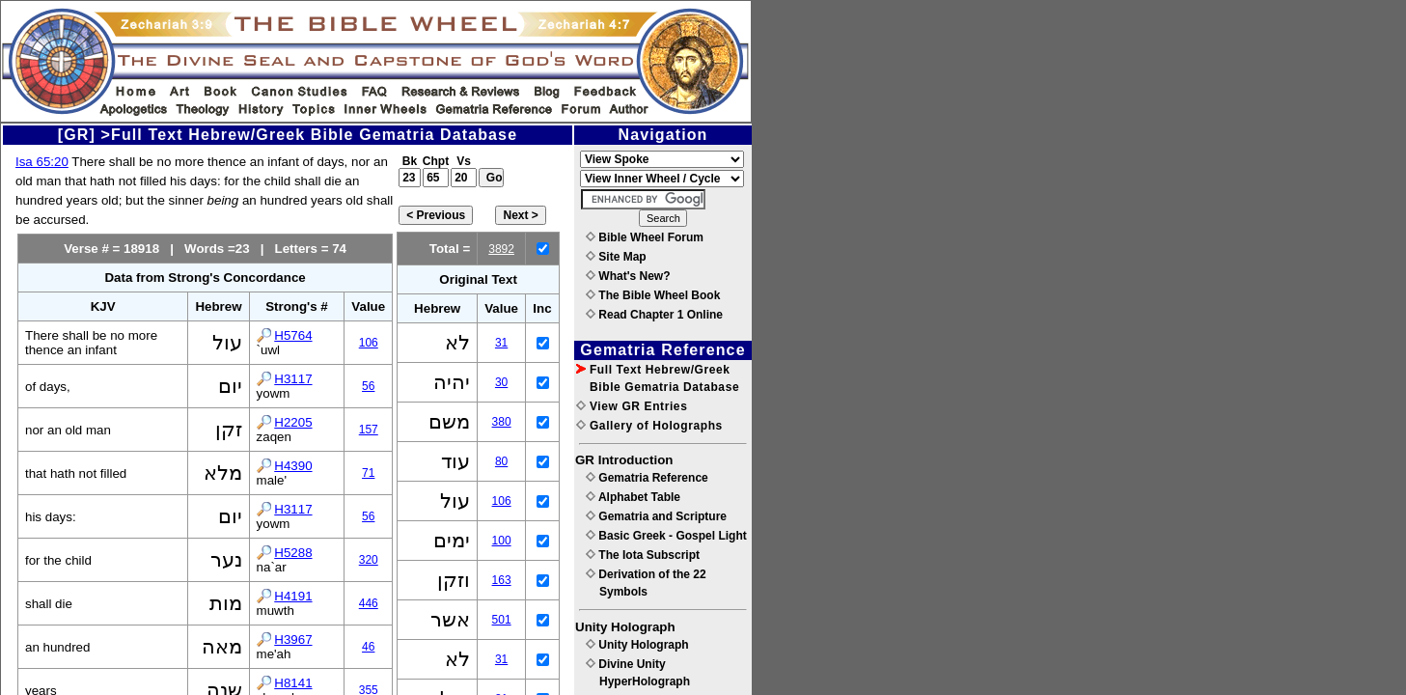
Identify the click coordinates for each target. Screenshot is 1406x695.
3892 (501, 249)
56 (368, 386)
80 (501, 461)
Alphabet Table (633, 497)
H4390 (293, 466)
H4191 (293, 596)
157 (368, 429)
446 (368, 603)
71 (368, 473)
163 (501, 580)
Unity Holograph (637, 645)
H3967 (293, 639)
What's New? (628, 276)
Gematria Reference (647, 478)
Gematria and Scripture (656, 516)
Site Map (616, 257)
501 (501, 619)
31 (501, 342)
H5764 (293, 335)
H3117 (293, 379)
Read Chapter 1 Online (654, 314)
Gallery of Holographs (649, 425)
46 (368, 646)
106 (368, 342)
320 (368, 560)
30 (501, 382)
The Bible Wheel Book (653, 295)
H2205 (293, 422)
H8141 (293, 683)
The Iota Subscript (643, 555)
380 (501, 422)
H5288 (293, 552)
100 (501, 540)
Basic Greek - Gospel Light (666, 535)
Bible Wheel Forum (644, 237)
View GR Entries (631, 406)
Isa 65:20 (42, 161)
